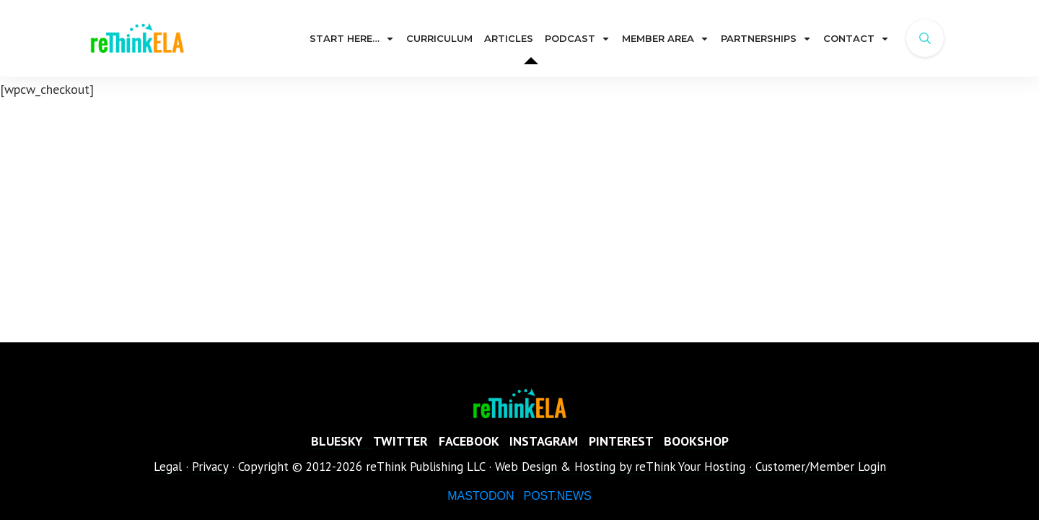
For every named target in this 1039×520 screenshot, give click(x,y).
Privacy (210, 466)
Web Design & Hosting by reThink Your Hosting (620, 466)
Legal (168, 466)
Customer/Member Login (820, 466)
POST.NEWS (557, 496)
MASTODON (480, 496)
